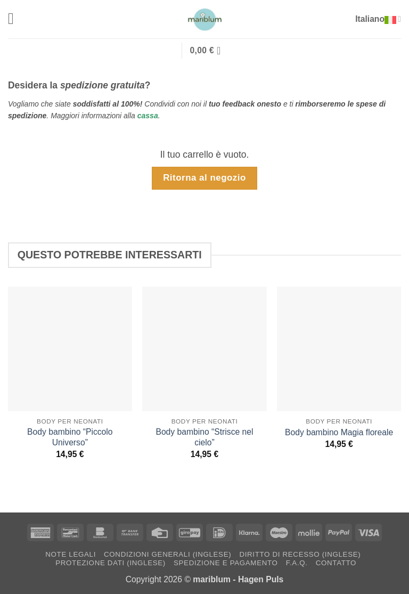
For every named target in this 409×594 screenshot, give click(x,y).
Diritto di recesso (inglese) (300, 554)
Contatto (336, 562)
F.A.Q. (297, 562)
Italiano (379, 19)
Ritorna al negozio (204, 177)
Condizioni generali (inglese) (167, 554)
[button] (15, 19)
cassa (147, 115)
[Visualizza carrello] (208, 50)
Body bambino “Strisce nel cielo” (204, 436)
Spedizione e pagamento (226, 562)
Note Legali (70, 554)
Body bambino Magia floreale (339, 431)
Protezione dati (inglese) (110, 562)
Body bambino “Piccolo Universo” (69, 436)
